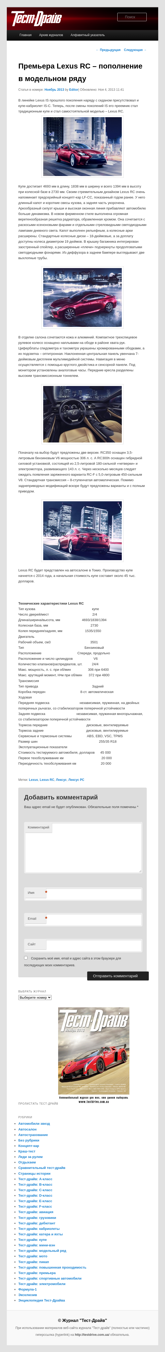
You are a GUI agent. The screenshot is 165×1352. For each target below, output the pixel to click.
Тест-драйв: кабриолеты (39, 1229)
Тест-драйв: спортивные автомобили (49, 1278)
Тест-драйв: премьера (37, 1273)
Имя (37, 893)
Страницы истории (34, 1173)
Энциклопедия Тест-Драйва (41, 1300)
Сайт (32, 944)
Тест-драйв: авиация (35, 1212)
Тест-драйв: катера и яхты (40, 1234)
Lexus (33, 780)
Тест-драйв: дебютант (37, 1223)
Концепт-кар (28, 1146)
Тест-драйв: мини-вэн (36, 1245)
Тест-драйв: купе (32, 1240)
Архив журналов (51, 35)
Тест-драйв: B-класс (35, 1184)
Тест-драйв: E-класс (35, 1201)
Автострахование (33, 1135)
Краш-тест (26, 1151)
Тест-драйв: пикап (33, 1262)
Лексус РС (76, 780)
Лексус (61, 780)
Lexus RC (47, 780)
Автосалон (27, 1129)
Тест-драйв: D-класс (35, 1195)
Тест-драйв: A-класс (35, 1179)
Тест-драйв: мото (32, 1256)
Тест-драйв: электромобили (41, 1284)
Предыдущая (108, 50)
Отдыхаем (27, 1162)
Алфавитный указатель (88, 35)
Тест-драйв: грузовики (37, 1218)
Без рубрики (28, 1140)
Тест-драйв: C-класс (35, 1190)
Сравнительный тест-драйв (41, 1168)
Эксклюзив (27, 1295)
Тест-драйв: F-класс (35, 1206)
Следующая (135, 50)
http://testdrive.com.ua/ (92, 1335)
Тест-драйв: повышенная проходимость (52, 1267)
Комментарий (38, 827)
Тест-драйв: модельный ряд (42, 1251)
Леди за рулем (30, 1157)
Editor (73, 90)
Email (37, 919)
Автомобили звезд (34, 1124)
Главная (26, 35)
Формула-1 (27, 1289)
